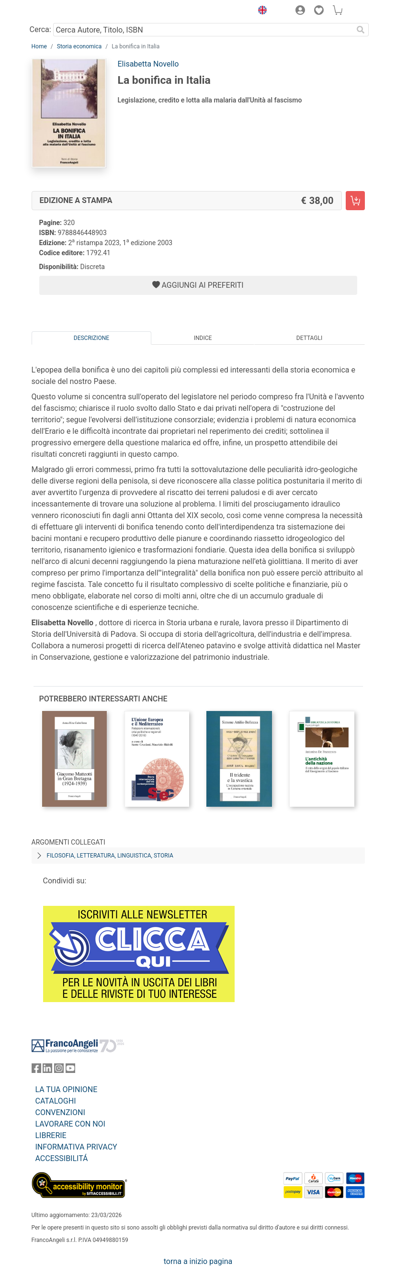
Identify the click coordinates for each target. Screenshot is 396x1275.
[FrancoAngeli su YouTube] (70, 1070)
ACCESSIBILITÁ (61, 1158)
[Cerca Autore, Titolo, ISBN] (203, 29)
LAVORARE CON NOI (70, 1123)
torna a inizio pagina (198, 1261)
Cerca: (40, 29)
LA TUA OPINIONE (66, 1089)
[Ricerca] (361, 29)
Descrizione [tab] (91, 338)
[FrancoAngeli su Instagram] (59, 1070)
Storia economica (79, 46)
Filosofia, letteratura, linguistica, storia (110, 855)
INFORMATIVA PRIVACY (76, 1146)
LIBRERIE (51, 1135)
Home (39, 46)
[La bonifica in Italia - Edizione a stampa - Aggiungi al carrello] (355, 200)
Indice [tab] (203, 338)
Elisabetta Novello (148, 63)
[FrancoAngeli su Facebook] (36, 1070)
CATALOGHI (55, 1101)
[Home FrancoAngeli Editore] (63, 11)
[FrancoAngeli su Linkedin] (47, 1070)
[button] (260, 11)
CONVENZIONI (60, 1112)
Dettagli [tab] (309, 338)
